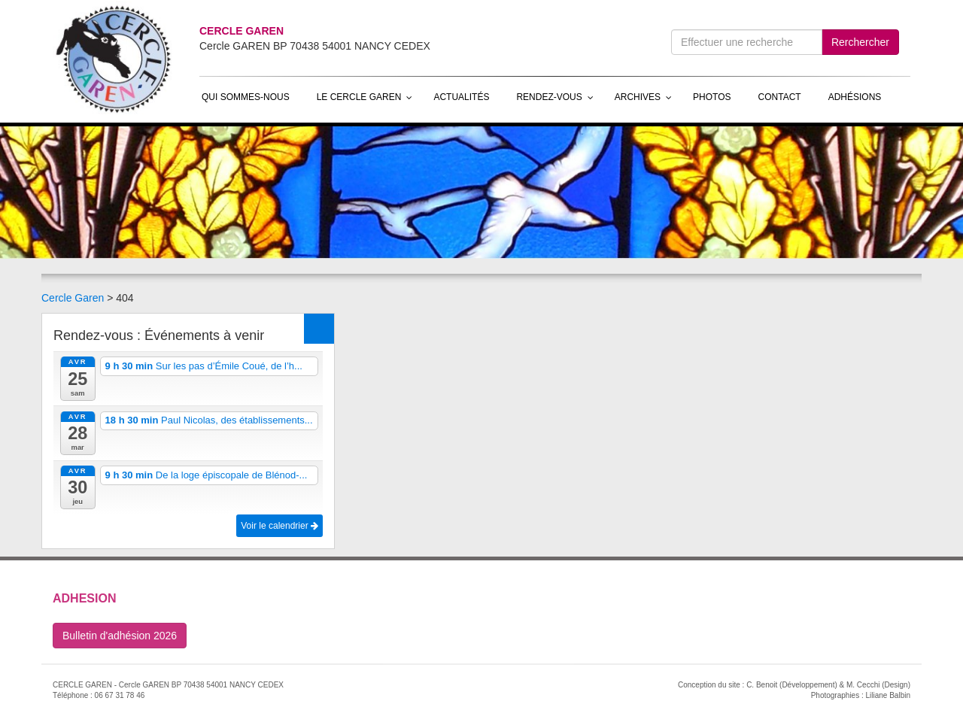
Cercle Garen (72, 298)
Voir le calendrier (279, 525)
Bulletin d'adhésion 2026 (119, 636)
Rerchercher (860, 42)
